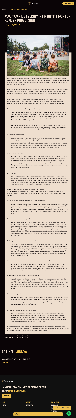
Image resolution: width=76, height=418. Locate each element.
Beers (4, 405)
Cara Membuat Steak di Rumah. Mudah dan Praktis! (22, 359)
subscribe (6, 396)
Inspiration (5, 9)
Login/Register (68, 3)
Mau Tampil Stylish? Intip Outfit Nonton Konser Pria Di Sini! (38, 19)
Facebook (54, 411)
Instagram (54, 405)
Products (29, 405)
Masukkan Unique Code (62, 408)
